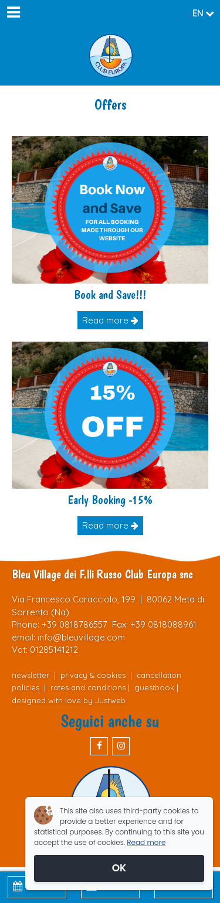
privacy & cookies (93, 675)
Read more (110, 320)
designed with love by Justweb (69, 700)
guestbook (154, 687)
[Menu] (13, 13)
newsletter (30, 675)
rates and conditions (88, 687)
